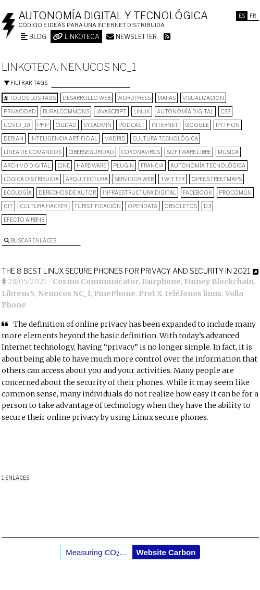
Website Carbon (166, 552)
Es (242, 15)
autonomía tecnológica (207, 165)
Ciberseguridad (91, 152)
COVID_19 (17, 125)
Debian (13, 138)
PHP (42, 125)
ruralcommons (66, 111)
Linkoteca (76, 37)
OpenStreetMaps (216, 179)
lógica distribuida (31, 179)
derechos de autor (67, 192)
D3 (207, 206)
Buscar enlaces (30, 240)
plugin (123, 165)
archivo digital (27, 165)
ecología (18, 192)
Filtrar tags (25, 83)
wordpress (134, 98)
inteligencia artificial (63, 138)
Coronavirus (140, 152)
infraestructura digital (139, 192)
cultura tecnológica (165, 138)
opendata (142, 206)
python (228, 125)
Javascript (111, 111)
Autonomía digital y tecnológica (113, 15)
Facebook (197, 192)
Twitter (172, 179)
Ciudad (66, 125)
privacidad (20, 111)
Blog (33, 37)
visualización (203, 98)
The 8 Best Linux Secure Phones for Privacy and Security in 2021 (126, 270)
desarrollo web (86, 98)
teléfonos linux (193, 293)
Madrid (115, 138)
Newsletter (131, 37)
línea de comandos (32, 152)
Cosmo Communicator (96, 281)
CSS (225, 111)
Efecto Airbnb (24, 219)
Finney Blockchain (219, 281)
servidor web (134, 179)
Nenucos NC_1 (64, 293)
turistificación (97, 206)
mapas (166, 98)
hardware (91, 165)
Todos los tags (30, 98)
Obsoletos (180, 206)
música (228, 152)
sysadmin (97, 125)
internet (165, 125)
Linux (141, 111)
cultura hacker (43, 206)
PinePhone (114, 293)
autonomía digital (185, 111)
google (197, 125)
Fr (253, 15)
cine (63, 165)
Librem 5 (18, 293)
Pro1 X (150, 293)
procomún (235, 192)
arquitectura (87, 179)
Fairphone (161, 281)
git (8, 206)
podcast (131, 125)
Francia (152, 165)
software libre (189, 152)
